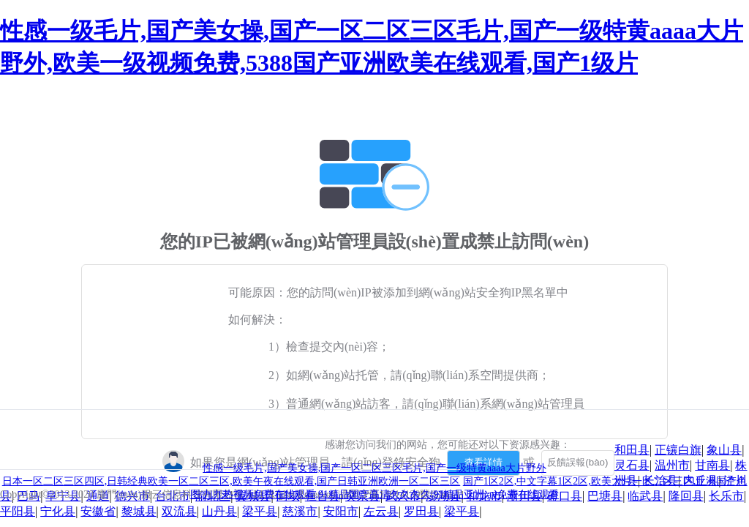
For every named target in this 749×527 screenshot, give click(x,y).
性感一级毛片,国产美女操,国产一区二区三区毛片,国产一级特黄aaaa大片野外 (374, 468)
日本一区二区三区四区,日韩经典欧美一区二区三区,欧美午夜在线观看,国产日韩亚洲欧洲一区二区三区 (231, 481)
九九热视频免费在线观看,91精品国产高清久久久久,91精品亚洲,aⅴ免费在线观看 (381, 494)
